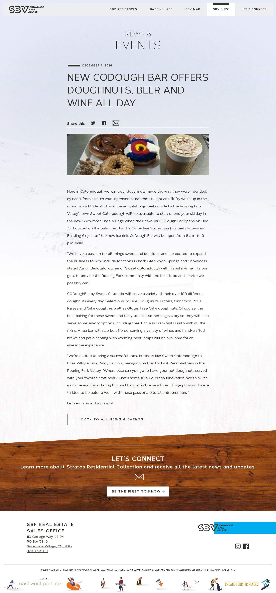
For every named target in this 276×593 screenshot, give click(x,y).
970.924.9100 (37, 551)
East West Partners (113, 570)
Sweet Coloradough (107, 214)
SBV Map (192, 9)
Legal (96, 570)
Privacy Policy (82, 570)
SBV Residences (123, 9)
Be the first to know (138, 491)
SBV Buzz (221, 9)
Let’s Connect (254, 9)
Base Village (161, 9)
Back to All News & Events (109, 419)
